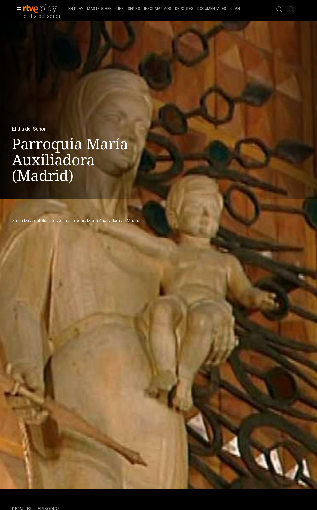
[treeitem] (75, 9)
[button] (17, 9)
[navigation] (163, 9)
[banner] (44, 9)
